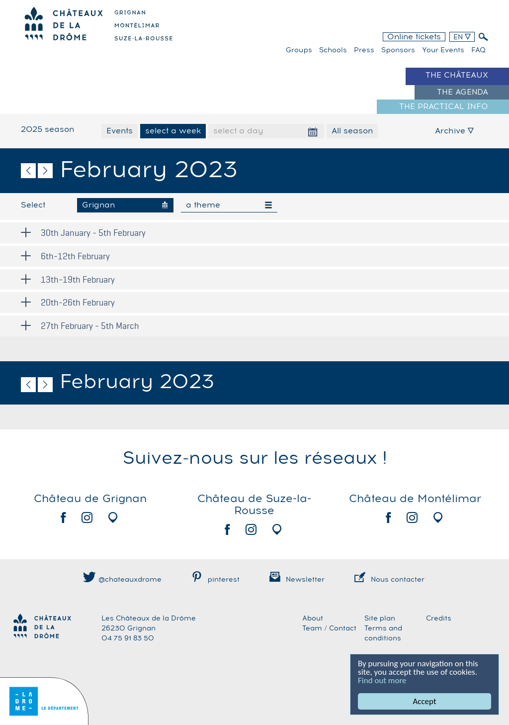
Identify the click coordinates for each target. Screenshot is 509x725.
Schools (333, 50)
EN (462, 37)
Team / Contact (329, 628)
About (312, 618)
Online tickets (414, 37)
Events (119, 131)
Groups (299, 50)
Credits (438, 618)
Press (364, 50)
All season (352, 131)
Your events (443, 50)
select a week (173, 131)
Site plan (379, 618)
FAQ (478, 50)
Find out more (382, 680)
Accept (424, 701)
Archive (454, 131)
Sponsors (398, 50)
